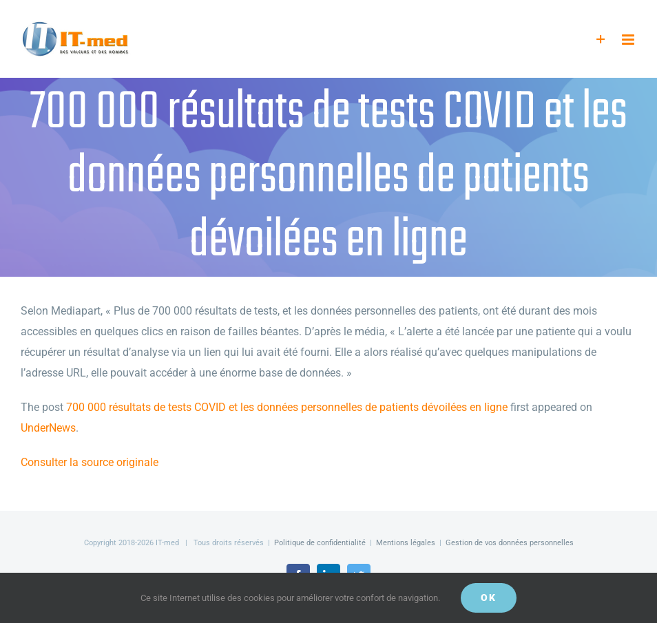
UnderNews (48, 427)
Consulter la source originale (89, 462)
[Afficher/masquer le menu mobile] (629, 39)
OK (489, 597)
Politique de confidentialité (320, 542)
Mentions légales (405, 542)
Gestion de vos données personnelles (510, 542)
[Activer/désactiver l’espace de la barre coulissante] (601, 39)
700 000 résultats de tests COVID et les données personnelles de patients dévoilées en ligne (287, 407)
